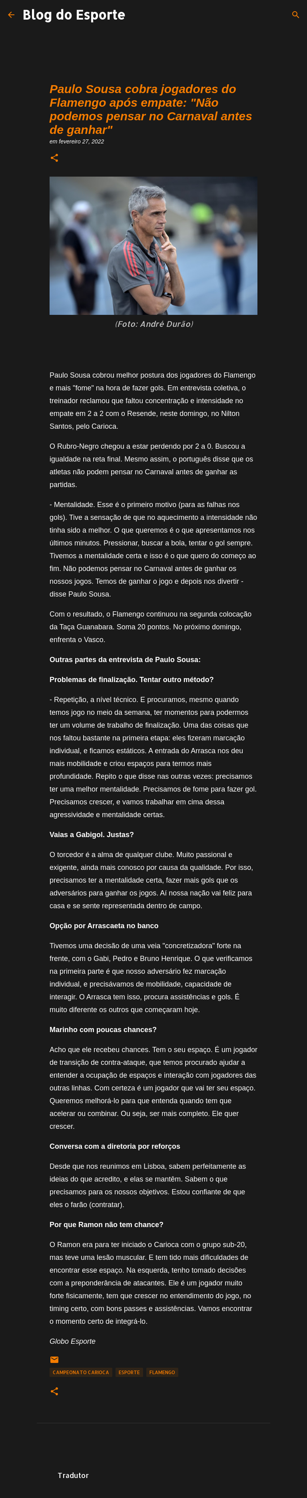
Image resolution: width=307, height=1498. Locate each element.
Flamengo (162, 1372)
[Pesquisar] (296, 14)
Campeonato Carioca (81, 1372)
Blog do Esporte (74, 14)
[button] (54, 158)
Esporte (129, 1372)
